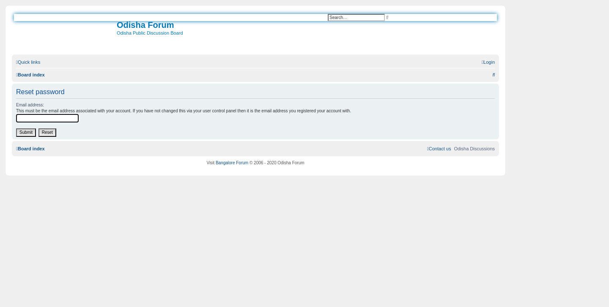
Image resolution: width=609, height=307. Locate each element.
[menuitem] (488, 62)
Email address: (30, 105)
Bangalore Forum (232, 162)
